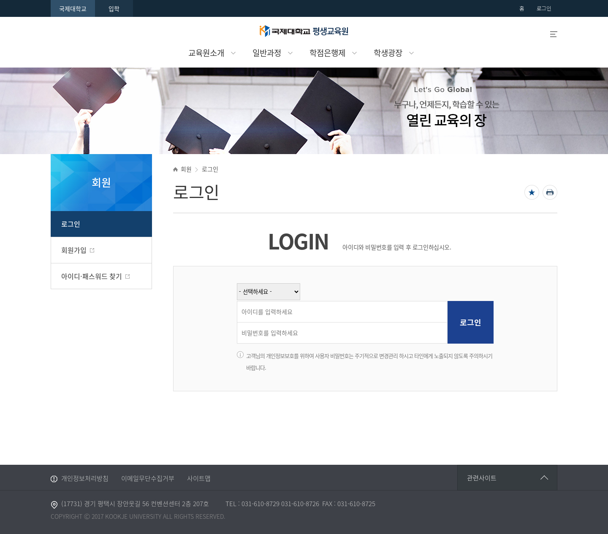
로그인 (70, 224)
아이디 (239, 301)
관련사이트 (482, 477)
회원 (186, 169)
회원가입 (74, 250)
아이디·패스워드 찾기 (91, 276)
